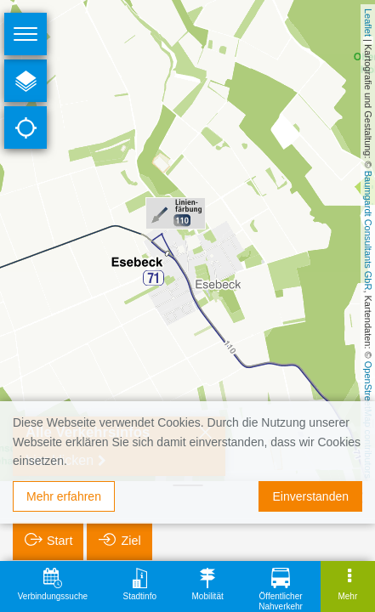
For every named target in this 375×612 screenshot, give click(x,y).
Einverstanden (310, 496)
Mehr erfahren (63, 496)
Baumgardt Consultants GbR (368, 231)
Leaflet (368, 22)
